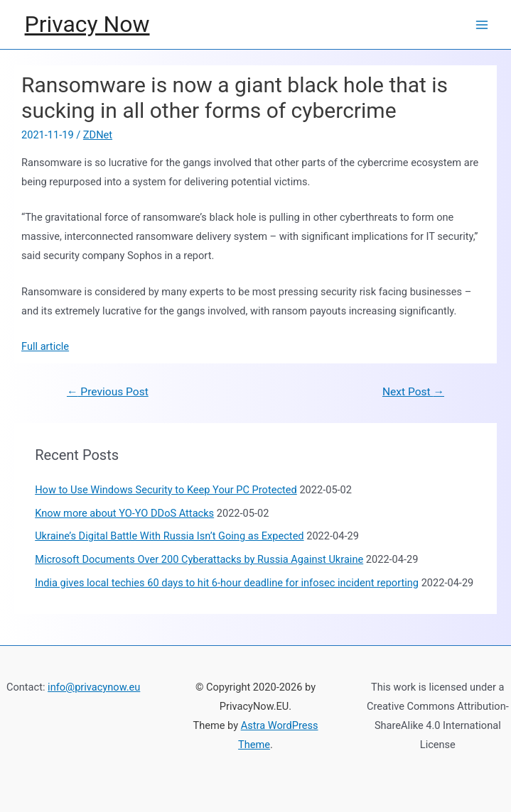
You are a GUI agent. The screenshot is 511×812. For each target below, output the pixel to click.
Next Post (413, 391)
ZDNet (97, 134)
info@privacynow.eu (94, 687)
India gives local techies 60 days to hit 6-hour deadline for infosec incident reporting (227, 582)
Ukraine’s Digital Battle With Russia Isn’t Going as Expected (169, 536)
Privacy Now (87, 24)
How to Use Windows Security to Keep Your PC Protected (166, 489)
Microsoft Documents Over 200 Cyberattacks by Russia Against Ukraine (199, 559)
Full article (45, 346)
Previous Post (108, 391)
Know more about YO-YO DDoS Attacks (124, 513)
